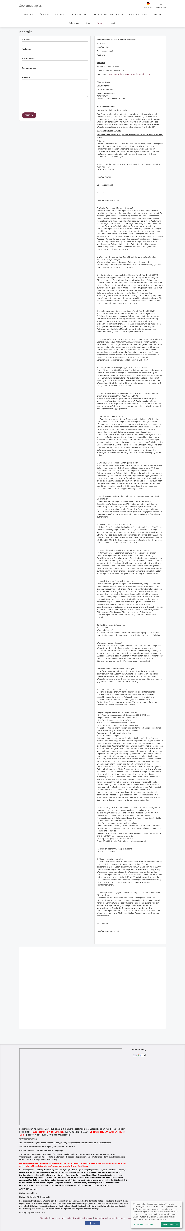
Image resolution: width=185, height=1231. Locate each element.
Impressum (55, 1218)
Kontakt (100, 23)
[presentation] (41, 104)
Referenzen (74, 23)
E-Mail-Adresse (28, 58)
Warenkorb (161, 5)
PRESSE (157, 14)
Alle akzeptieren (170, 1224)
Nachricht (26, 77)
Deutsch (148, 5)
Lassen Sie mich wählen (143, 1224)
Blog (88, 23)
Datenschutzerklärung (104, 1218)
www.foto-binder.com (140, 74)
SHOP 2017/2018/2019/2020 (108, 14)
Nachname (26, 49)
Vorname (26, 39)
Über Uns (44, 14)
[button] (92, 1223)
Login (113, 23)
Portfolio (59, 14)
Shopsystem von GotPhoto (127, 1218)
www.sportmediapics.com (119, 74)
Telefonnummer (29, 68)
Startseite (28, 14)
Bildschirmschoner (138, 14)
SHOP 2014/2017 (78, 14)
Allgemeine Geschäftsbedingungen (77, 1218)
